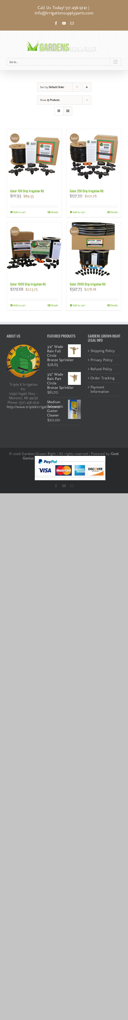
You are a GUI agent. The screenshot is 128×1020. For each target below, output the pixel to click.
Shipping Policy (103, 351)
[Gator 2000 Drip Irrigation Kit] (93, 249)
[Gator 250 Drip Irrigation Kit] (93, 156)
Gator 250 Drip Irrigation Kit (87, 190)
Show (50, 100)
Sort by (52, 87)
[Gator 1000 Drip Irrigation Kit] (34, 249)
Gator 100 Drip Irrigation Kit (27, 190)
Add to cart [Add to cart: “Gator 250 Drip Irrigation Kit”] (79, 212)
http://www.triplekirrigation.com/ (33, 407)
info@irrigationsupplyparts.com (64, 12)
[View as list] (67, 111)
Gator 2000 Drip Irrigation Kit (88, 284)
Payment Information (100, 389)
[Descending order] (87, 87)
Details (54, 212)
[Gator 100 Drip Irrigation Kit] (34, 156)
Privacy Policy (102, 360)
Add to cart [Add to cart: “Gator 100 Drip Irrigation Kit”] (19, 212)
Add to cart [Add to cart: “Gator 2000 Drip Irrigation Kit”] (79, 305)
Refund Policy (101, 369)
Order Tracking (102, 378)
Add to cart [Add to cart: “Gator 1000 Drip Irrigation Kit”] (19, 305)
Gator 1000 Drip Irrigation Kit (28, 284)
